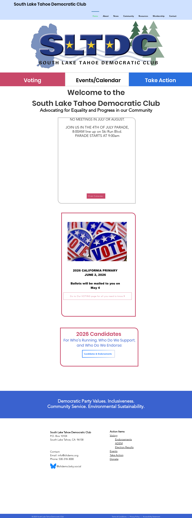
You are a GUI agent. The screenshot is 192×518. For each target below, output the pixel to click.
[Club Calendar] (96, 196)
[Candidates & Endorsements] (98, 354)
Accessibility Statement (151, 517)
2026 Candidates (99, 334)
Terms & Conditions (119, 517)
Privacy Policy (135, 517)
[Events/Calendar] (98, 80)
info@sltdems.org (68, 455)
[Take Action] (160, 80)
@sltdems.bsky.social (65, 466)
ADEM (119, 443)
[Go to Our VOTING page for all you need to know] (97, 296)
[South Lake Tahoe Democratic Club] (57, 4)
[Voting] (32, 80)
